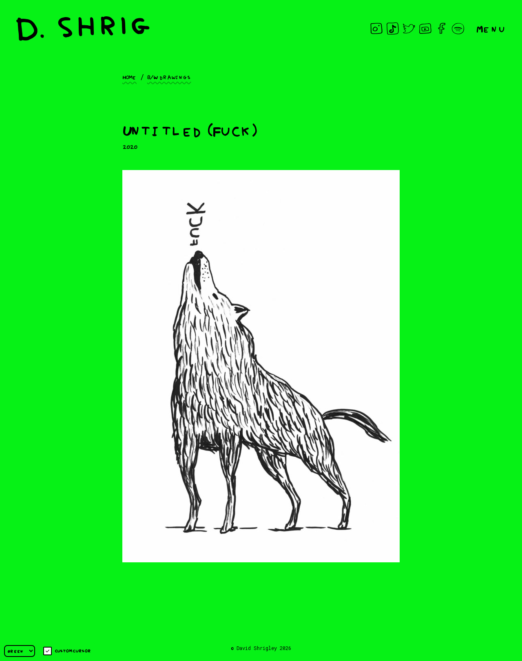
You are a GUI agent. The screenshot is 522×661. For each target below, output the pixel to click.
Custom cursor (67, 651)
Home (129, 76)
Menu (491, 28)
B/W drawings (169, 76)
